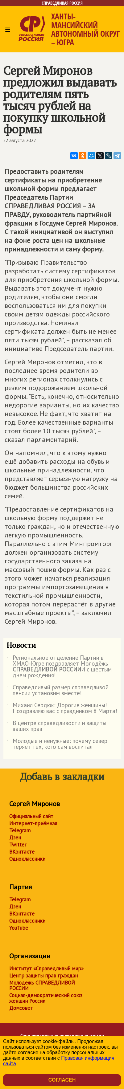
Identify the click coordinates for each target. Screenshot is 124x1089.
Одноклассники (27, 859)
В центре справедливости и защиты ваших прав (56, 726)
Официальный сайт (31, 816)
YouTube (18, 928)
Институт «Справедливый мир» (46, 968)
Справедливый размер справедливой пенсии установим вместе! (57, 690)
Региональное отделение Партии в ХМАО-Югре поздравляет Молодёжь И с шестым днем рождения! (59, 667)
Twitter (17, 844)
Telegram (20, 830)
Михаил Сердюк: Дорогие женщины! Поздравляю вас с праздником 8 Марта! (61, 708)
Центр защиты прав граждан (43, 975)
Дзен (15, 837)
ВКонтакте (22, 851)
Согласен (62, 1080)
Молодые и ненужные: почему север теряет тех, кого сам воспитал (56, 744)
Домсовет (21, 1008)
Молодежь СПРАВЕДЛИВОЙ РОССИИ (42, 985)
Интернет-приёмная (33, 823)
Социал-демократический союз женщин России (45, 998)
